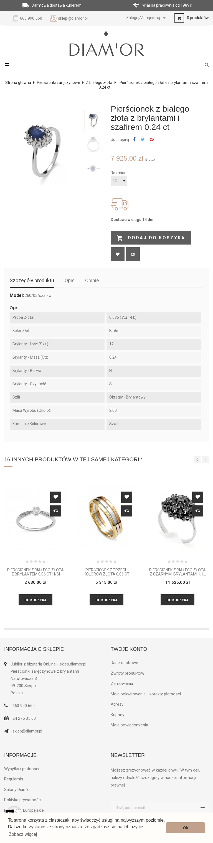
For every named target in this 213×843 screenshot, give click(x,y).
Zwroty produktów (127, 673)
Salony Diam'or (17, 789)
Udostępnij (134, 139)
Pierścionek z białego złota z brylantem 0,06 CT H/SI (35, 572)
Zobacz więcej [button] (23, 834)
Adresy (117, 704)
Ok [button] (185, 828)
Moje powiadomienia (129, 725)
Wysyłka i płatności (21, 768)
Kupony (117, 714)
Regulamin (13, 779)
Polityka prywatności (23, 799)
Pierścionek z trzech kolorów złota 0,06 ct (107, 572)
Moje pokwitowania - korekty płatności (146, 694)
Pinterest (152, 139)
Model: (17, 295)
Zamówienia (122, 683)
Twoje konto (129, 649)
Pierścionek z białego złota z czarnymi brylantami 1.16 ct (177, 572)
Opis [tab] (70, 280)
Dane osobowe (124, 662)
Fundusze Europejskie (24, 810)
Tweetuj (143, 139)
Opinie (92, 280)
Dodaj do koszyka (150, 238)
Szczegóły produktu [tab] (32, 280)
